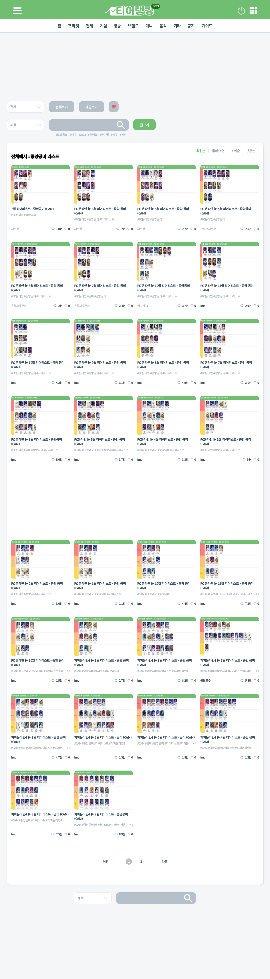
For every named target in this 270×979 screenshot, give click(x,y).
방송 (117, 26)
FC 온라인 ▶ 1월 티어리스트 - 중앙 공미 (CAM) (100, 585)
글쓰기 (144, 125)
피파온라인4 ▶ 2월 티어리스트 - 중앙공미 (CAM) (101, 816)
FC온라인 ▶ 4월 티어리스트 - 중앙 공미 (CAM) (162, 441)
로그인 (241, 11)
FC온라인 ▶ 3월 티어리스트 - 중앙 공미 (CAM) (225, 441)
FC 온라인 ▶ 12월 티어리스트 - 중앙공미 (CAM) (163, 287)
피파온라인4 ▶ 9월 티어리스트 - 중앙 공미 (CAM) (101, 662)
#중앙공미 (30, 215)
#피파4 (63, 671)
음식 (163, 26)
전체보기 (62, 107)
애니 (149, 26)
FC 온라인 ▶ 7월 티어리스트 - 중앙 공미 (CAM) (226, 364)
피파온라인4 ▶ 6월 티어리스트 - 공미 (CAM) (102, 737)
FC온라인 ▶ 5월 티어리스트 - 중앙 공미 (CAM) (99, 441)
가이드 (206, 26)
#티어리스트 (106, 219)
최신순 (200, 150)
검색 (121, 125)
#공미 (90, 296)
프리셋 (73, 26)
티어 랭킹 (129, 11)
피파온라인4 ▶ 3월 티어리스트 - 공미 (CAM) (39, 814)
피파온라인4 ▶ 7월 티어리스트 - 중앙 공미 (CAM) (227, 662)
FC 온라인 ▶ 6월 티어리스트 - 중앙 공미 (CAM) (100, 211)
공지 (191, 26)
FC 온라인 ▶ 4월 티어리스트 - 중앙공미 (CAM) (225, 211)
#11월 (203, 594)
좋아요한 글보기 (114, 106)
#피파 (112, 825)
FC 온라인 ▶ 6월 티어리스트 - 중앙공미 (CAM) (36, 441)
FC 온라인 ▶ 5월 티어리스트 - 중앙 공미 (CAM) (163, 211)
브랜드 (133, 26)
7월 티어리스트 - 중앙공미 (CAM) (32, 209)
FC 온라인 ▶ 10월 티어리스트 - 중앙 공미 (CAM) (37, 364)
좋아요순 (218, 150)
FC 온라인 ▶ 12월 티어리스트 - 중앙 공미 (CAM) (164, 585)
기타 (177, 26)
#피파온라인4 (111, 671)
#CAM (77, 450)
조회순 (235, 150)
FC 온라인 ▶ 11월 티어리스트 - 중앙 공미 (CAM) (227, 287)
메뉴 (253, 10)
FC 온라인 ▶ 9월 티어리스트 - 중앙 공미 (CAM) (100, 364)
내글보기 (91, 107)
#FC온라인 (17, 215)
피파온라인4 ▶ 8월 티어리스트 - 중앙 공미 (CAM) (164, 662)
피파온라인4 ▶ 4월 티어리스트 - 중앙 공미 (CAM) (227, 739)
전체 (89, 26)
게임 (103, 26)
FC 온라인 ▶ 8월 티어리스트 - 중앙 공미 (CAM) (163, 364)
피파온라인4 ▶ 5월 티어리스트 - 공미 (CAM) (166, 737)
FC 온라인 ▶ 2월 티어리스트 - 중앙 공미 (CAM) (100, 287)
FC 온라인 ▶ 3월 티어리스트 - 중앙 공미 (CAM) (37, 287)
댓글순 (251, 150)
